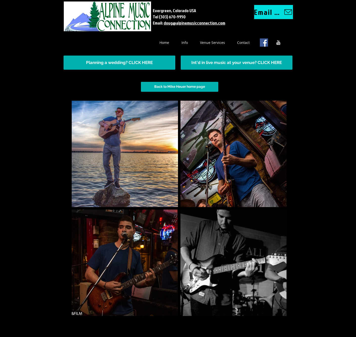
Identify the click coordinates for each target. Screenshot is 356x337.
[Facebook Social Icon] (264, 42)
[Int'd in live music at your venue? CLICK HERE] (236, 63)
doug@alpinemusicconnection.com (194, 23)
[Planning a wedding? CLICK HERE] (119, 63)
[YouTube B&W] (278, 42)
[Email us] (273, 12)
